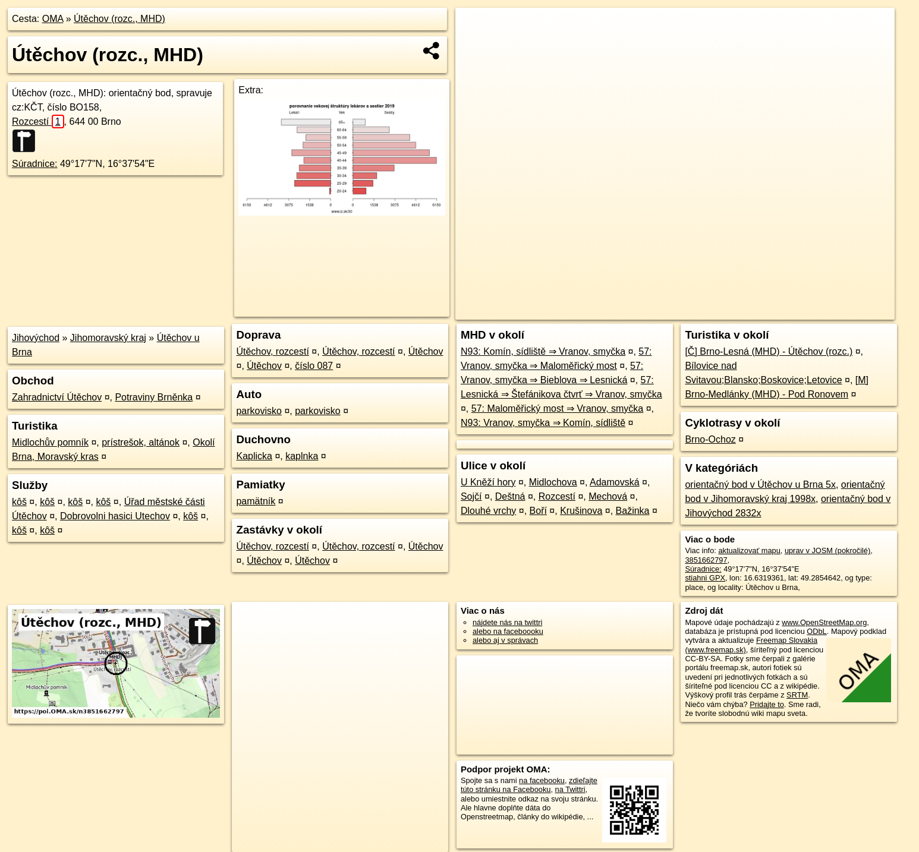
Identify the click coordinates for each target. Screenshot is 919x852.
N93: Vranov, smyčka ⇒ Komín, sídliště (543, 423)
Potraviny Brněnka (154, 397)
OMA (53, 19)
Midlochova (553, 482)
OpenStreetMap (690, 310)
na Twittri (570, 789)
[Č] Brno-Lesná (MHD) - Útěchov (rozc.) (768, 351)
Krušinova (581, 511)
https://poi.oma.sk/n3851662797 (841, 310)
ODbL (816, 631)
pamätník (255, 501)
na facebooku (542, 780)
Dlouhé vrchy (488, 511)
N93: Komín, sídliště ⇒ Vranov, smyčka (543, 351)
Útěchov (425, 351)
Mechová (607, 496)
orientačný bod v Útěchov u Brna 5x (760, 484)
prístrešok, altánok (141, 442)
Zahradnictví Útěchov (57, 397)
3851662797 (706, 560)
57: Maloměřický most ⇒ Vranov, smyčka (557, 408)
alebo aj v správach (505, 640)
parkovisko (258, 411)
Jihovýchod (35, 338)
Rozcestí (38, 121)
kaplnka (301, 456)
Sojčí (471, 496)
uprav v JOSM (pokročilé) (827, 550)
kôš (19, 502)
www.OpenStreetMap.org (824, 622)
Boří (538, 511)
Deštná (510, 496)
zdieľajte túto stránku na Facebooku (529, 785)
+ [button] (476, 28)
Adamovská (615, 482)
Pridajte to (767, 704)
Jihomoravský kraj (108, 338)
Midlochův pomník (50, 442)
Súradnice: (35, 164)
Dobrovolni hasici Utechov (115, 516)
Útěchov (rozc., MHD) (119, 19)
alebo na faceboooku (508, 631)
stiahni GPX (705, 577)
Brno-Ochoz (710, 439)
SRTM (797, 694)
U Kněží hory (488, 482)
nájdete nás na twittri (507, 622)
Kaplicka (254, 456)
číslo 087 (314, 366)
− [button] (476, 46)
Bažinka (633, 511)
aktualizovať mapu (749, 550)
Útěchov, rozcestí (272, 351)
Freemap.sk (751, 310)
